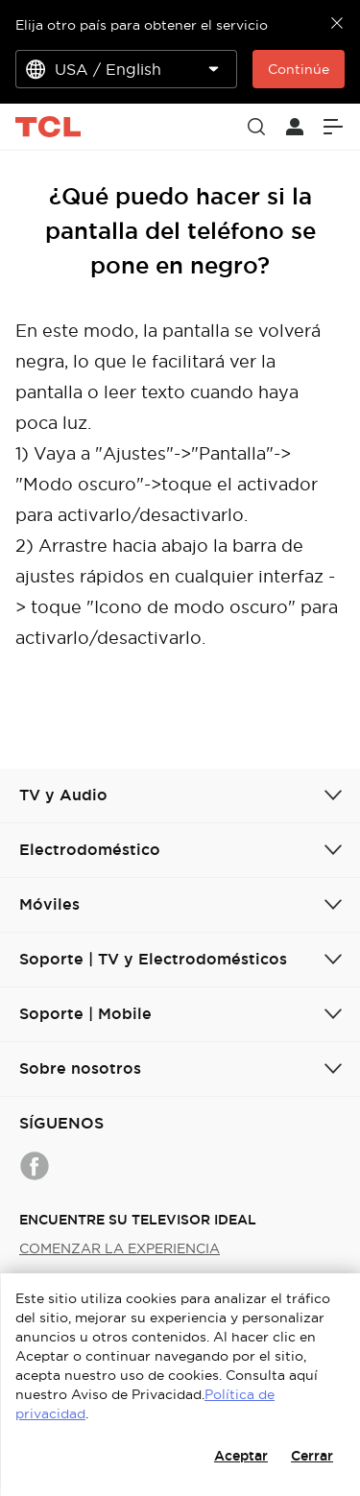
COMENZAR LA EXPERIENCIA (119, 1248)
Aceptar (241, 1455)
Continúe (298, 69)
